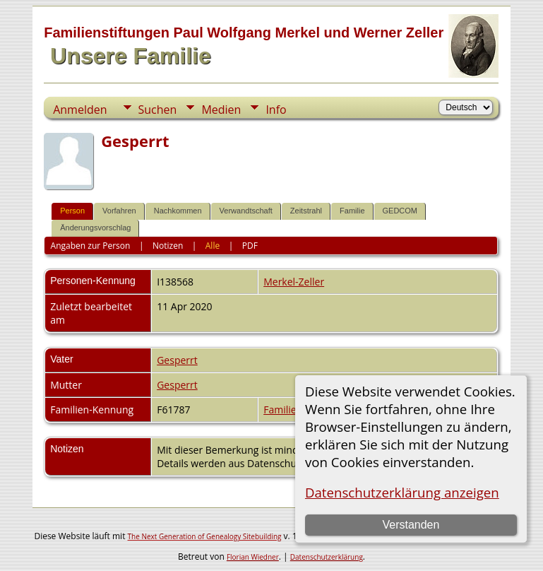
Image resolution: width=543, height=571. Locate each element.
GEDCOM (400, 210)
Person (72, 210)
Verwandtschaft (246, 210)
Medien (221, 109)
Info (275, 109)
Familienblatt (293, 409)
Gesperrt (177, 360)
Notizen (168, 246)
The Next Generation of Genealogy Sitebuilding (205, 536)
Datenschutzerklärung (326, 557)
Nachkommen (178, 210)
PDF (250, 246)
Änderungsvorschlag (95, 227)
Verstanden (410, 525)
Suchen (157, 109)
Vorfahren (119, 210)
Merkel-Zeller (293, 281)
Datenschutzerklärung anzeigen (402, 492)
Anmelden (80, 109)
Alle (212, 246)
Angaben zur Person (91, 246)
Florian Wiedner (253, 557)
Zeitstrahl (306, 210)
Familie (352, 210)
